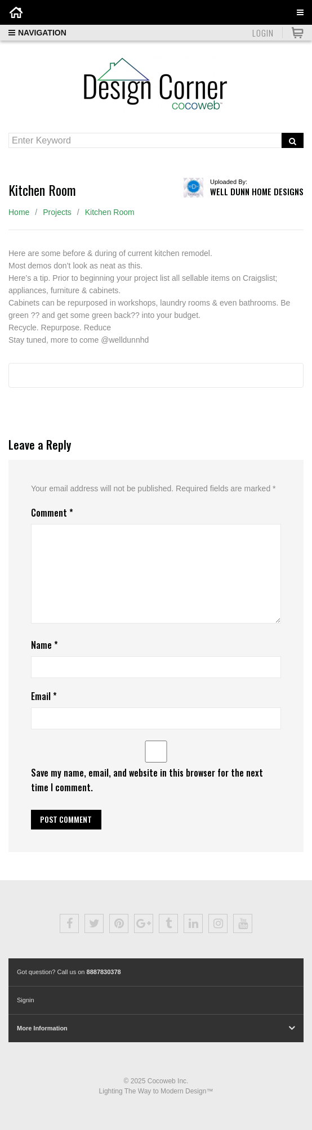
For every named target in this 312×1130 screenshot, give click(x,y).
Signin (25, 1000)
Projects (57, 212)
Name (44, 645)
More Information (42, 1028)
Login (263, 32)
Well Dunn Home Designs (257, 191)
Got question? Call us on (69, 971)
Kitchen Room (110, 212)
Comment (52, 512)
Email (44, 696)
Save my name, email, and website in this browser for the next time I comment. (147, 779)
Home (18, 212)
